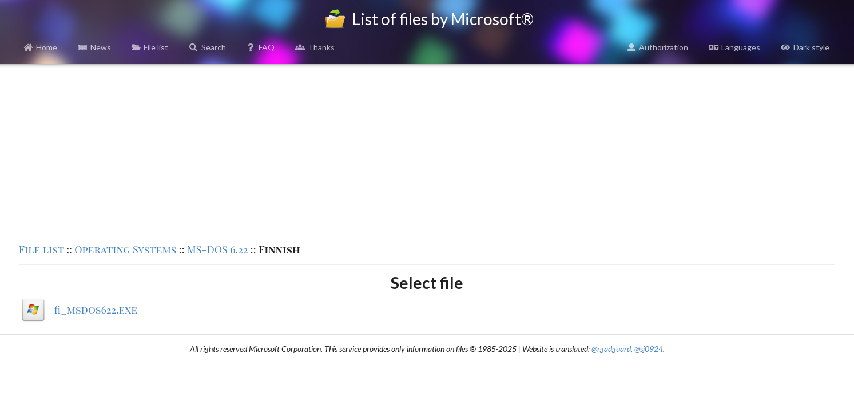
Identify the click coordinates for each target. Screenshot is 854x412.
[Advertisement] (427, 152)
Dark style (805, 47)
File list (150, 47)
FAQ (261, 47)
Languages (734, 47)
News (94, 47)
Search (207, 47)
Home (41, 47)
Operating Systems (125, 249)
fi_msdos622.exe (95, 309)
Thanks (315, 47)
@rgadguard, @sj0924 (627, 349)
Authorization (658, 47)
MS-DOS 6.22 (217, 249)
